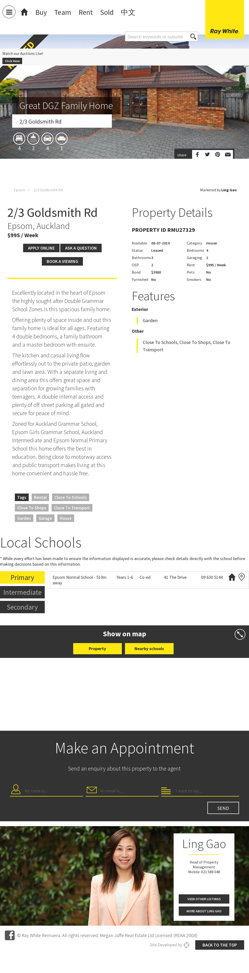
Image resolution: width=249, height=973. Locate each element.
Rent (86, 12)
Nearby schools (149, 684)
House (66, 554)
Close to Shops (31, 543)
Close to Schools (70, 533)
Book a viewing (62, 297)
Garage (45, 554)
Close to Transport (72, 543)
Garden (24, 554)
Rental (40, 533)
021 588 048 (210, 968)
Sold (107, 12)
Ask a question (81, 283)
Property (97, 684)
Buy (41, 12)
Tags (21, 533)
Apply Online (41, 283)
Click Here (12, 61)
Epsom (19, 203)
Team (62, 12)
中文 (128, 12)
